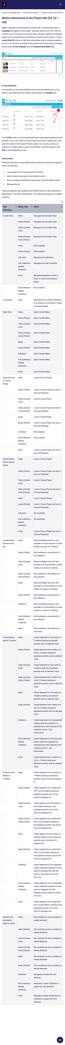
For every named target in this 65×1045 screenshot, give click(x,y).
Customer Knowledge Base (11, 12)
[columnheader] (9, 208)
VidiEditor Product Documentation (52, 12)
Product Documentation (30, 12)
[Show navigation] (60, 1040)
